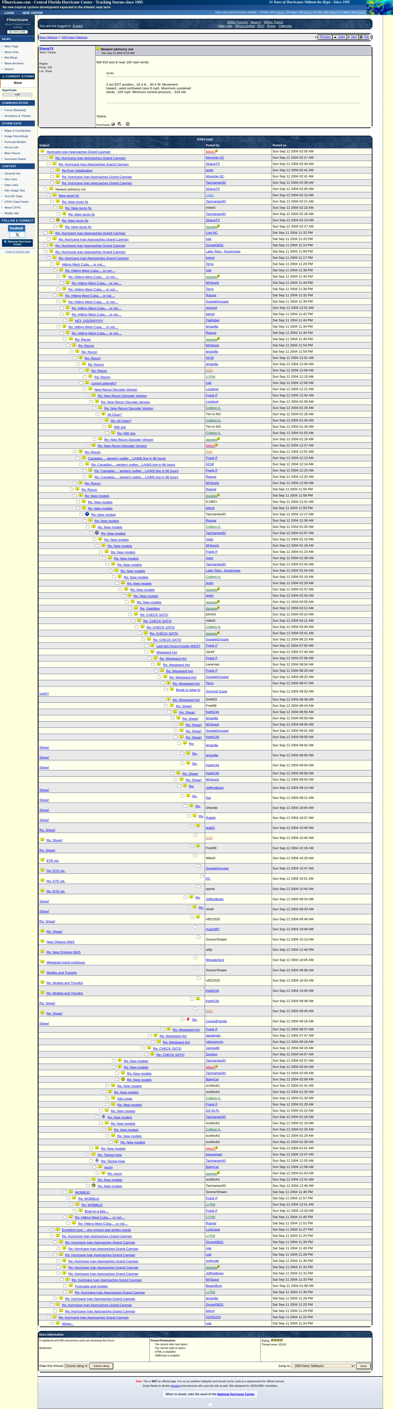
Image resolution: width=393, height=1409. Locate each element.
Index (339, 36)
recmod (211, 308)
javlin (209, 170)
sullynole (212, 1261)
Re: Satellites (150, 608)
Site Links (11, 179)
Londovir (212, 389)
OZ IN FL (212, 1110)
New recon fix (69, 195)
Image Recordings (16, 136)
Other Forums (237, 22)
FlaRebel (212, 320)
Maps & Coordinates (18, 130)
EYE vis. (53, 860)
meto (209, 539)
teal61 (210, 828)
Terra (209, 264)
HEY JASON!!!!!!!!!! (89, 321)
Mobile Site (12, 213)
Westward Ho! (166, 652)
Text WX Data (13, 196)
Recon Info (12, 147)
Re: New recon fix (75, 202)
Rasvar (211, 295)
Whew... (68, 1324)
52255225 (213, 1317)
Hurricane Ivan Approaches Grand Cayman (79, 152)
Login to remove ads (17, 251)
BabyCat (212, 1079)
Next (352, 36)
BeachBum (214, 1286)
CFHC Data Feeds (17, 201)
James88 (212, 1048)
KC (208, 878)
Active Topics (273, 22)
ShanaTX (46, 48)
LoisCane (213, 1229)
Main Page (12, 46)
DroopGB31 (214, 245)
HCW (210, 358)
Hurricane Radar (15, 158)
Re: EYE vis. (56, 871)
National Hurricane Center (235, 1394)
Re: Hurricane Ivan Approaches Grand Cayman (90, 158)
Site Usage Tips (15, 190)
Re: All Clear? (121, 421)
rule (208, 239)
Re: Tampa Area (110, 1155)
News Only (12, 52)
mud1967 (213, 929)
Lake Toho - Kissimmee (223, 251)
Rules (271, 26)
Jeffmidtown (215, 788)
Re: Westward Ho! (173, 658)
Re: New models (97, 496)
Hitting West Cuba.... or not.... (84, 264)
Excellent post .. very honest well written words (96, 1230)
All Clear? (114, 414)
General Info (13, 173)
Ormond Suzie (216, 691)
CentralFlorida (216, 1021)
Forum (9, 110)
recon (108, 1167)
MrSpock (212, 283)
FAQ (261, 26)
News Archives (14, 63)
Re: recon (115, 1174)
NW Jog (120, 427)
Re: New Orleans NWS (64, 952)
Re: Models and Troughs (65, 983)
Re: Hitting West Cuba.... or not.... (90, 271)
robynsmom (214, 1042)
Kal (208, 798)
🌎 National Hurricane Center (17, 243)
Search (9, 69)
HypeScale (9, 90)
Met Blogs (11, 57)
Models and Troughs (62, 973)
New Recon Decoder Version (115, 389)
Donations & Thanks (18, 115)
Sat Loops (124, 1098)
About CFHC (13, 207)
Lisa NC (212, 232)
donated (176, 1385)
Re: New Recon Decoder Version (122, 396)
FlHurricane (17, 20)
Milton (279, 12)
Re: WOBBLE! (89, 1199)
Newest (20, 110)
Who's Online (245, 26)
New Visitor (33, 12)
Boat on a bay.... (97, 1211)
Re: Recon (83, 339)
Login (9, 12)
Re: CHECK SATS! (154, 615)
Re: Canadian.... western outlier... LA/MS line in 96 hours (133, 464)
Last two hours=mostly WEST (178, 646)
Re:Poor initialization (77, 170)
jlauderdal (213, 1035)
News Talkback (48, 37)
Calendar (285, 26)
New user (225, 26)
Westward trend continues (66, 962)
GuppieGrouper (217, 301)
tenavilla (212, 326)
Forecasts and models (91, 1286)
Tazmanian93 (216, 182)
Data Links (11, 184)
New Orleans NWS (61, 942)
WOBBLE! (82, 1192)
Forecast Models (15, 141)
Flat (364, 36)
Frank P (211, 395)
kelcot (210, 258)
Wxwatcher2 (215, 960)
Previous (323, 36)
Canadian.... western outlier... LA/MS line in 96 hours (127, 458)
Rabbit (211, 818)
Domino (211, 1054)
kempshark (214, 1154)
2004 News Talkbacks (74, 37)
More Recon (12, 153)
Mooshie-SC (215, 157)
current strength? (104, 383)
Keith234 (212, 712)
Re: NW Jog (126, 433)
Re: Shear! (184, 706)
